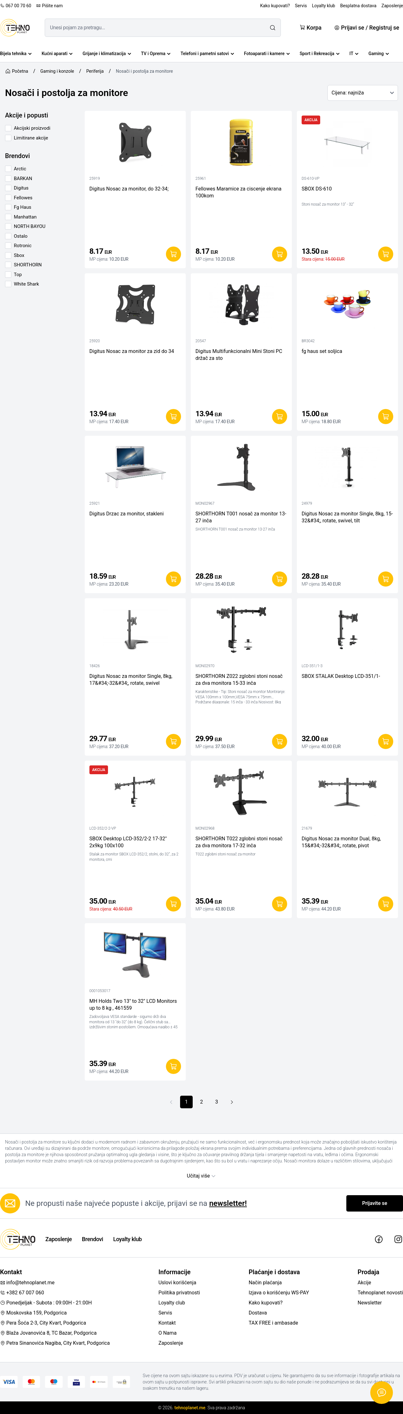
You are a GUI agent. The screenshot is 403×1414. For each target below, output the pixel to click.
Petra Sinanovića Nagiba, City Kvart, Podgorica (55, 1343)
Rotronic (22, 245)
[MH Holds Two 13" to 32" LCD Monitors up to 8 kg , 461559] (135, 956)
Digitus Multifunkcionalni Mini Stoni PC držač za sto (239, 354)
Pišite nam (49, 5)
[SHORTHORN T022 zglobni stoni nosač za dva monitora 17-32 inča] (241, 793)
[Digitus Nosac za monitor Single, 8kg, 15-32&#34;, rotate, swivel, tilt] (347, 468)
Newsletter (370, 1303)
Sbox (19, 255)
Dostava (258, 1313)
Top (18, 274)
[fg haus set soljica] (347, 306)
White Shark (26, 284)
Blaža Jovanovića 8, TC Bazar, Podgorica (48, 1333)
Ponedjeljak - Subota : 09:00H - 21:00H (46, 1303)
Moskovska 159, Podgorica (33, 1313)
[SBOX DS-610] (347, 144)
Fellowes (23, 198)
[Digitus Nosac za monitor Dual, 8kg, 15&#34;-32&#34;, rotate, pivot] (347, 793)
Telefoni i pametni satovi (207, 53)
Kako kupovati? (275, 5)
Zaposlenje (392, 5)
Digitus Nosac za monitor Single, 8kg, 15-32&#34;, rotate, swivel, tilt (347, 517)
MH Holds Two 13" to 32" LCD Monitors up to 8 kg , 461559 (133, 1004)
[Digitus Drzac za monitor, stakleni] (135, 468)
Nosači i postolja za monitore (144, 71)
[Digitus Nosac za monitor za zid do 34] (135, 306)
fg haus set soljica (322, 351)
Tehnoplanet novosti (380, 1293)
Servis (301, 5)
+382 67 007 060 (22, 1293)
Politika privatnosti (179, 1293)
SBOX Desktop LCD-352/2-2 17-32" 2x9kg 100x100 (128, 842)
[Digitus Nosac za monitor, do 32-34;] (135, 144)
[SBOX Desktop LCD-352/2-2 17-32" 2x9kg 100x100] (135, 793)
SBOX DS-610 (317, 189)
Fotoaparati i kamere (267, 53)
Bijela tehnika (15, 53)
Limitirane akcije (31, 138)
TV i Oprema (156, 53)
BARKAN (23, 178)
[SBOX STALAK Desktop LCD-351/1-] (347, 631)
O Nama (167, 1333)
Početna (16, 71)
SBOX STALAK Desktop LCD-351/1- (341, 676)
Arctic (20, 169)
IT (353, 53)
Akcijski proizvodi (32, 128)
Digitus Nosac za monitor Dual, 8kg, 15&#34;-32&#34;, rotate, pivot (341, 842)
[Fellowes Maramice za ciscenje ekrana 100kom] (241, 144)
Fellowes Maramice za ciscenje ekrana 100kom (238, 192)
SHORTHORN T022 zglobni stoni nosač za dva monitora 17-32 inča (239, 842)
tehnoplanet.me (189, 1407)
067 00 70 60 (15, 5)
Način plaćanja (265, 1283)
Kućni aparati (57, 53)
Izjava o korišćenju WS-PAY (279, 1293)
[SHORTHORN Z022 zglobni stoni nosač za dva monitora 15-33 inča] (241, 631)
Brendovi (92, 1239)
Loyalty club (171, 1303)
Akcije (364, 1283)
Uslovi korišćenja (177, 1283)
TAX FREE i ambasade (273, 1323)
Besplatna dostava (358, 5)
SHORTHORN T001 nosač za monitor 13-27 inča (241, 517)
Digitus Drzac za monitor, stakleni (126, 514)
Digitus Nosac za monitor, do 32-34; (129, 189)
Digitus (21, 188)
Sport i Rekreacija (319, 53)
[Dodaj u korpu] (173, 254)
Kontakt (167, 1323)
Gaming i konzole (57, 71)
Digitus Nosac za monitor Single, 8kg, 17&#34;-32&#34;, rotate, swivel (130, 679)
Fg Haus (22, 207)
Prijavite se (374, 1203)
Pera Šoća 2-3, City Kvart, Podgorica (43, 1323)
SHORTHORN (28, 265)
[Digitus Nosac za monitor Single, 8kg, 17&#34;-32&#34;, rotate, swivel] (135, 631)
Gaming (378, 53)
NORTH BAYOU (29, 226)
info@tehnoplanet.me (27, 1283)
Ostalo (20, 236)
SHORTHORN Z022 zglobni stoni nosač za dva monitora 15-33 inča (239, 679)
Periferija (95, 71)
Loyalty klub (323, 5)
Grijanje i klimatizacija (106, 53)
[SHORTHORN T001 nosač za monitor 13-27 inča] (241, 468)
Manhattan (25, 217)
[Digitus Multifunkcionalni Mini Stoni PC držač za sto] (241, 306)
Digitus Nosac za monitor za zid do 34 (131, 351)
